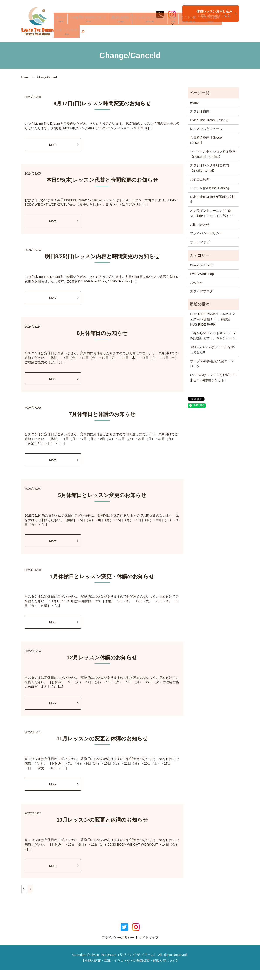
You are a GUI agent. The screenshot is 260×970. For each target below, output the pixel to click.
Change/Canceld (202, 265)
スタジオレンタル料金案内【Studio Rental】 (209, 167)
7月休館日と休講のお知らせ (102, 414)
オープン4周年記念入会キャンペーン (212, 363)
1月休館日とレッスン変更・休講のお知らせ (102, 576)
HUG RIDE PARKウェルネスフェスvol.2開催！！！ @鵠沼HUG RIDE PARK (212, 319)
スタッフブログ (222, 34)
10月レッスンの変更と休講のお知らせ (102, 820)
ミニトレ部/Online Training (209, 188)
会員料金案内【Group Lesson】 (206, 140)
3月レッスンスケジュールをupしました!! (212, 349)
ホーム (88, 34)
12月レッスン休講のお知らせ (102, 657)
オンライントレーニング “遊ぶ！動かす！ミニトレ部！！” (211, 213)
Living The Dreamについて (109, 34)
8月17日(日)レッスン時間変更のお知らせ (102, 103)
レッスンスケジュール (157, 34)
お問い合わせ (200, 224)
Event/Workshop (202, 274)
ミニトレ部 (186, 34)
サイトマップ (200, 242)
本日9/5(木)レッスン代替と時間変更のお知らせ (102, 180)
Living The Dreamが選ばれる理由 (212, 199)
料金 (175, 34)
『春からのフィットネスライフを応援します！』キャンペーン (213, 335)
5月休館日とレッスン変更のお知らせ (102, 495)
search (235, 34)
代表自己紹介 (200, 179)
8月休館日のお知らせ (102, 333)
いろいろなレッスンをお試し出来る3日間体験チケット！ (213, 377)
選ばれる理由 (134, 34)
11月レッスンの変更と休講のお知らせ (102, 738)
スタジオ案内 (203, 34)
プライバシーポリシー (206, 233)
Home (24, 77)
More (52, 144)
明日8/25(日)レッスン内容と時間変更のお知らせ (102, 256)
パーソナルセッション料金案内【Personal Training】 (213, 153)
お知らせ (196, 282)
